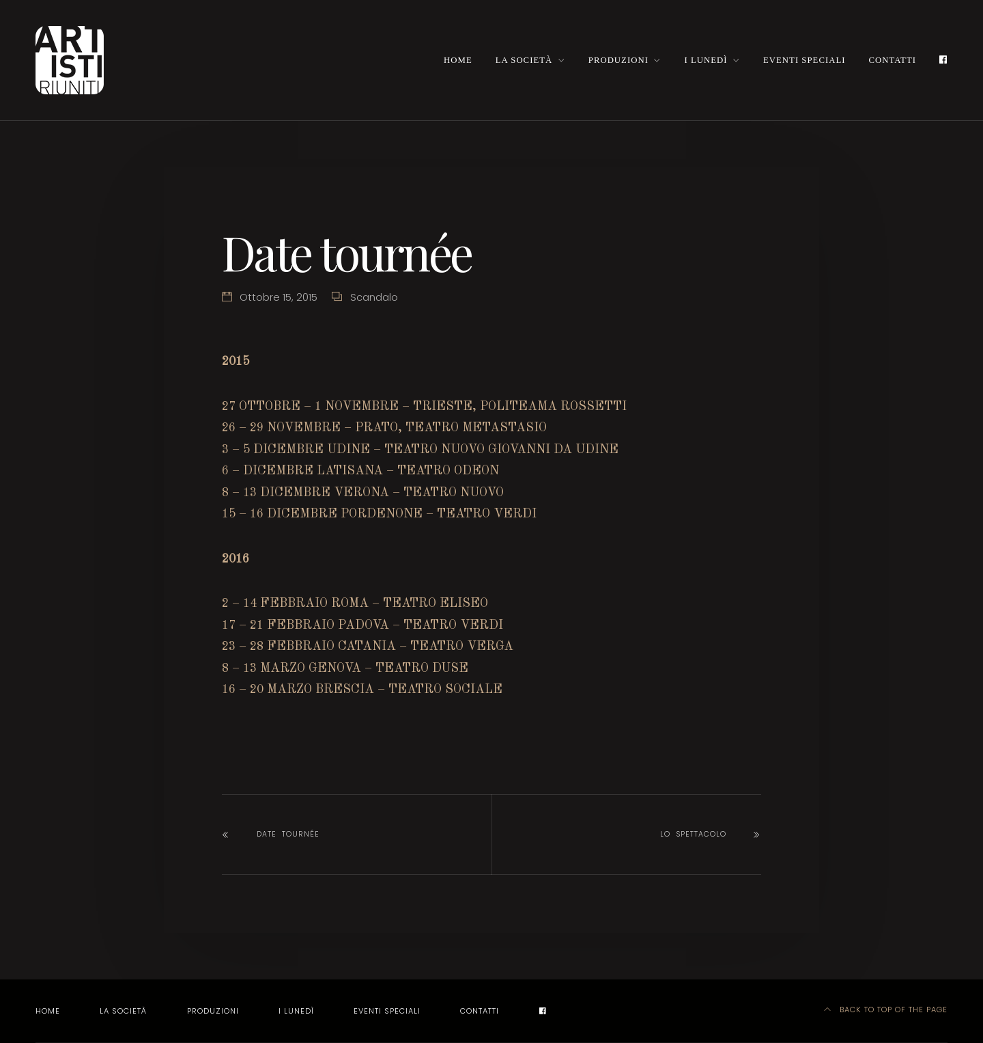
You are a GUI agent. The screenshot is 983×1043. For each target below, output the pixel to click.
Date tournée (288, 834)
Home (458, 60)
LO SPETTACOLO (693, 834)
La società (524, 60)
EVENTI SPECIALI (804, 60)
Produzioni (618, 60)
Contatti (892, 60)
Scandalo (374, 297)
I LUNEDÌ (705, 60)
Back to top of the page (886, 1009)
